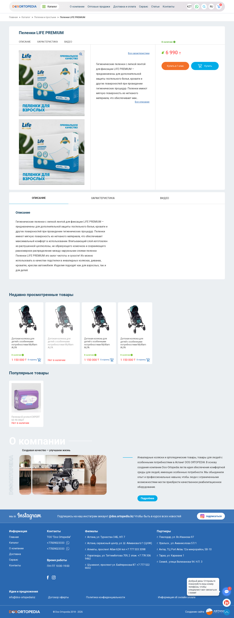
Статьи (155, 6)
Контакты (169, 6)
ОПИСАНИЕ (25, 41)
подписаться (211, 516)
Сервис (143, 6)
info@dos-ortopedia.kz (22, 597)
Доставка (15, 554)
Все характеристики (139, 53)
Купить (205, 66)
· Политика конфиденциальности (105, 597)
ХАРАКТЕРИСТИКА (47, 41)
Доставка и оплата (124, 6)
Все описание (142, 102)
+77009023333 (58, 542)
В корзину (34, 360)
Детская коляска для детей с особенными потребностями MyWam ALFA (24, 343)
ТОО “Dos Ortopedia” (59, 537)
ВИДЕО (68, 41)
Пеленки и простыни (45, 17)
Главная (13, 17)
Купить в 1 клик (175, 66)
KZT (189, 6)
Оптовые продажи (99, 6)
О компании (77, 6)
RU (211, 6)
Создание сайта (205, 611)
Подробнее (147, 498)
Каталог (49, 6)
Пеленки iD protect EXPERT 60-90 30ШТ (26, 418)
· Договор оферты (58, 597)
